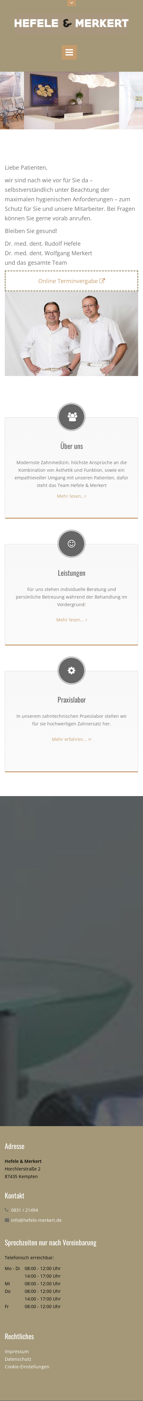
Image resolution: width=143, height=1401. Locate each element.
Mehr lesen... (71, 496)
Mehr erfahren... (71, 739)
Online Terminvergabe (71, 281)
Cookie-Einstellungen (27, 1367)
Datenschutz (18, 1359)
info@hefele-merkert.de (36, 1220)
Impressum (17, 1351)
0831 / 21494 (24, 1210)
